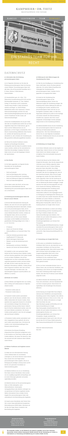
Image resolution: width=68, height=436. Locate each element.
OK (63, 432)
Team (42, 18)
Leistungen (28, 18)
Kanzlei (12, 18)
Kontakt (54, 18)
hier (47, 433)
